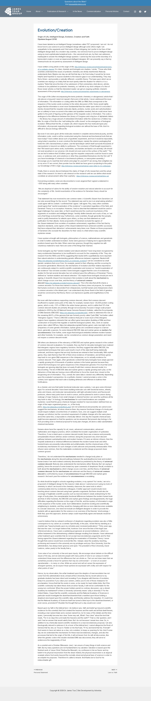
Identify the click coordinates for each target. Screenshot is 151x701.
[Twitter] (145, 12)
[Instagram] (135, 12)
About (47, 11)
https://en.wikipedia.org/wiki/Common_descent (64, 288)
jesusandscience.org (77, 4)
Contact (127, 11)
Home (38, 11)
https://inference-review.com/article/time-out (93, 181)
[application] (49, 11)
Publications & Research (64, 11)
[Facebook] (140, 12)
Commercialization (97, 11)
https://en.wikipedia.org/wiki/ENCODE (74, 317)
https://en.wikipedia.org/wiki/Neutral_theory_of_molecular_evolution (64, 266)
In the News (82, 11)
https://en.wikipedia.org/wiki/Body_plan (58, 412)
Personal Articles (114, 11)
